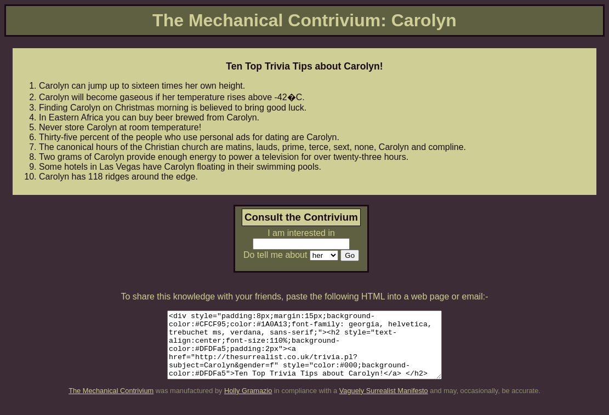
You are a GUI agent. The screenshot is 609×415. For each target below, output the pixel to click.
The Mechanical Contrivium (111, 404)
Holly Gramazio (248, 404)
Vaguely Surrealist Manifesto (383, 404)
